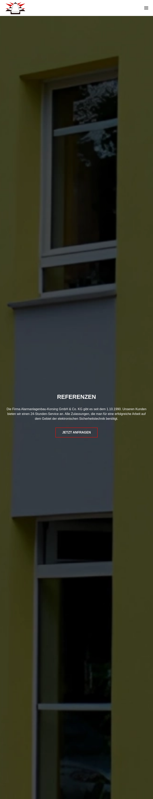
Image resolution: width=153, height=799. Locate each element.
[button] (146, 8)
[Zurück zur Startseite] (15, 8)
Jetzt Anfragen (76, 432)
